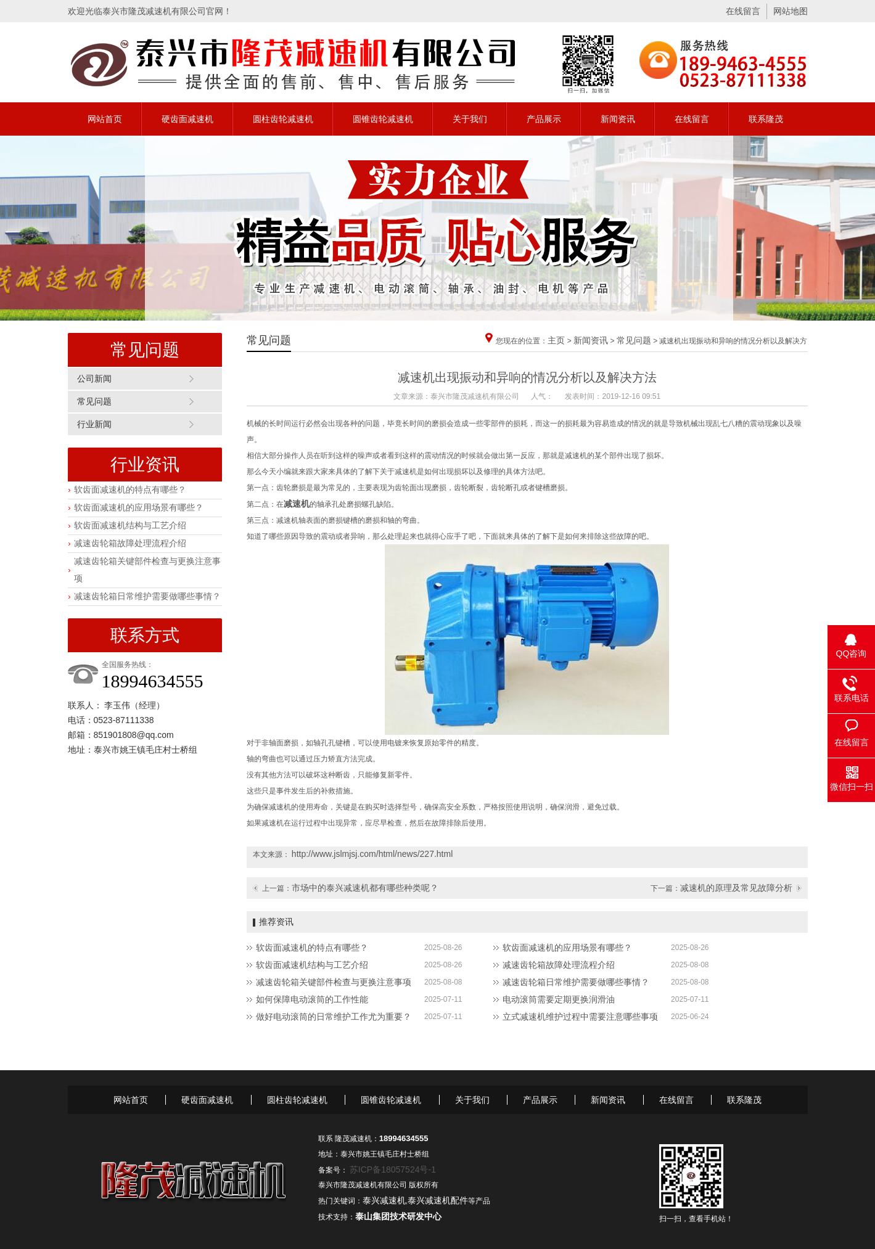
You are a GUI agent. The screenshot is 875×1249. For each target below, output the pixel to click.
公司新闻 (94, 378)
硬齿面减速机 (187, 119)
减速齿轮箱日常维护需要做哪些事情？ (147, 596)
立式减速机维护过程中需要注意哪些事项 (580, 1017)
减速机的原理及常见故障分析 (736, 888)
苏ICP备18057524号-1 (393, 1169)
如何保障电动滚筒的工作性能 (312, 999)
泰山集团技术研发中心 (398, 1216)
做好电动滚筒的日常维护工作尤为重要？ (333, 1017)
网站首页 (105, 119)
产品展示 (544, 119)
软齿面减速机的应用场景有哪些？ (138, 507)
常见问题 (94, 401)
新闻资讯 (618, 119)
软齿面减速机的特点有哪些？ (130, 489)
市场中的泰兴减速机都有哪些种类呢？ (365, 888)
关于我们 (470, 119)
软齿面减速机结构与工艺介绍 (130, 525)
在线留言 (743, 11)
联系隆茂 (766, 119)
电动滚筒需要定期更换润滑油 (559, 999)
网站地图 (790, 11)
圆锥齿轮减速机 (383, 119)
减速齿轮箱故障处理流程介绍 (130, 543)
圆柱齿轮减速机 (283, 119)
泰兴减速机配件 (438, 1200)
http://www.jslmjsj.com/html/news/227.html (372, 854)
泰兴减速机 (384, 1200)
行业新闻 (94, 424)
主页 (556, 340)
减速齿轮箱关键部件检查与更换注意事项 (333, 982)
